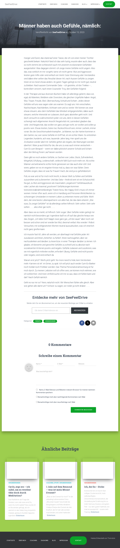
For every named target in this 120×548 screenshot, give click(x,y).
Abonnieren (79, 310)
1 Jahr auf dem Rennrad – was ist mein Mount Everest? (59, 489)
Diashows (75, 4)
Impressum (95, 4)
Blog (84, 4)
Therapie (38, 321)
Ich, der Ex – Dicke (94, 486)
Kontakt (109, 4)
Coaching (64, 4)
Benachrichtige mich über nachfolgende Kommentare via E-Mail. (61, 397)
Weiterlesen (20, 516)
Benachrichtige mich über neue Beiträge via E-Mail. (56, 402)
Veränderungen (50, 321)
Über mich (53, 4)
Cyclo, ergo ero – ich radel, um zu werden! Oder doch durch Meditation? (19, 491)
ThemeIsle (111, 538)
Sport (56, 483)
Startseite (42, 4)
